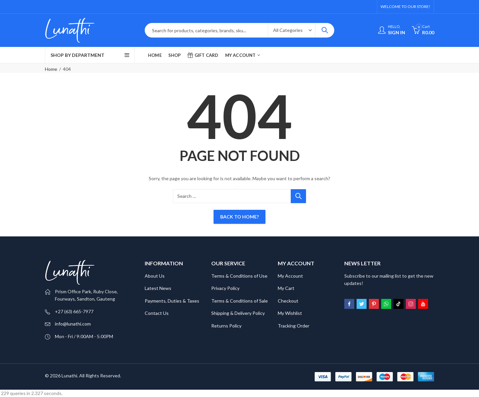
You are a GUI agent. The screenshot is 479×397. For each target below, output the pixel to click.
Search (324, 30)
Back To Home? (239, 216)
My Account (290, 276)
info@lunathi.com (73, 324)
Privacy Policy (225, 288)
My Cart (286, 288)
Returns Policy (226, 326)
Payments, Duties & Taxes (172, 301)
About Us (155, 276)
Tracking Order (293, 326)
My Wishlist (290, 313)
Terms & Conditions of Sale (239, 301)
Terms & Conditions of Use (239, 276)
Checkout (288, 301)
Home (51, 69)
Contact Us (157, 313)
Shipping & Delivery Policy (238, 313)
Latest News (158, 288)
